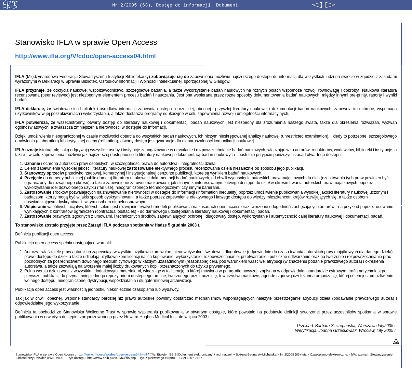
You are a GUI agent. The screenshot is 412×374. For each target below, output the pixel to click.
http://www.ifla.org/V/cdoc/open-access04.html (85, 56)
